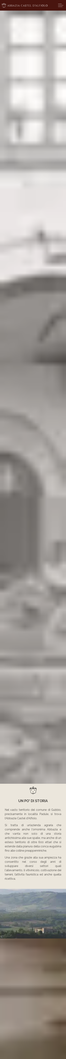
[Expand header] (60, 5)
